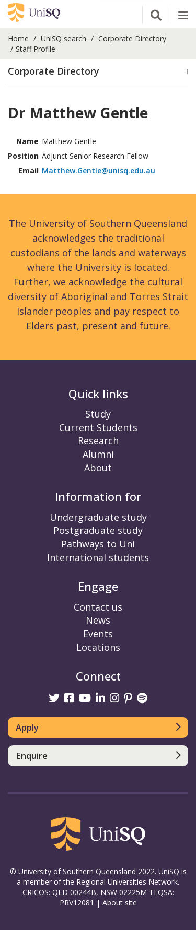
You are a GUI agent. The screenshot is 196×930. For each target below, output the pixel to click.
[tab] (98, 71)
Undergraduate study (98, 517)
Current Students (98, 427)
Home (18, 38)
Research (98, 440)
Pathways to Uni (98, 544)
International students (98, 557)
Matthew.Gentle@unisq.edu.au (98, 170)
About (98, 467)
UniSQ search (63, 38)
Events (98, 633)
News (98, 620)
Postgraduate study (98, 530)
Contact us (98, 607)
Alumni (98, 454)
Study (98, 414)
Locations (98, 647)
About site (119, 903)
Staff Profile (35, 49)
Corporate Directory (132, 38)
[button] (98, 71)
